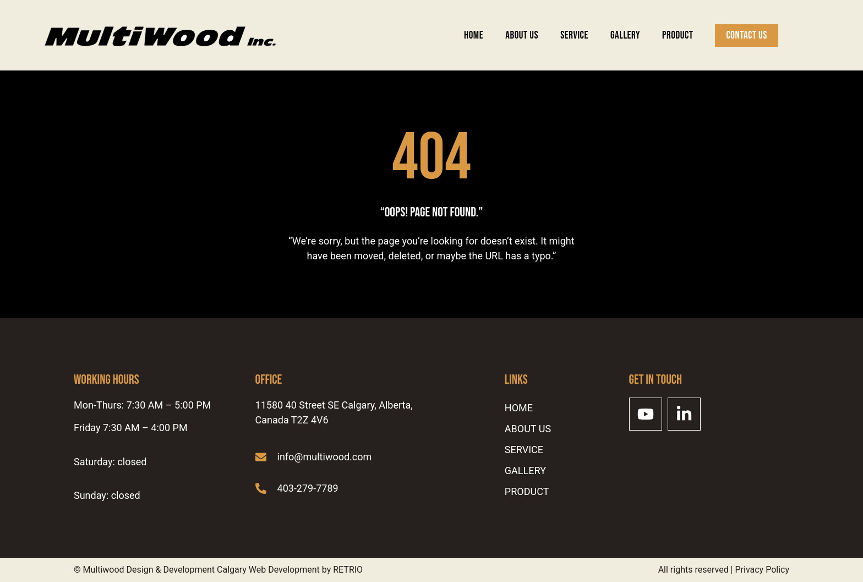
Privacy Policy (762, 569)
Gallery (625, 35)
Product (677, 35)
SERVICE (574, 35)
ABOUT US (521, 35)
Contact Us (746, 35)
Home (473, 35)
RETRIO (348, 569)
